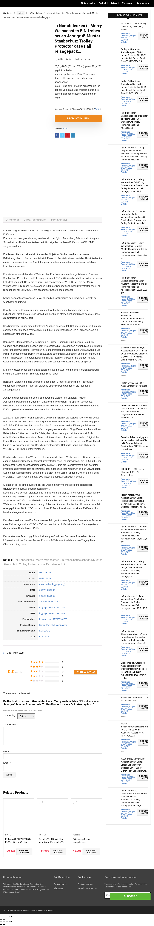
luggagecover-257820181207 (53, 609)
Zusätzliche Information (37, 220)
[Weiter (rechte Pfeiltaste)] (4, 920)
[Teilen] (4, 917)
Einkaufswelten (88, 3)
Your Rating (9, 716)
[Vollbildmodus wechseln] (7, 917)
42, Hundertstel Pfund (49, 603)
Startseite (7, 13)
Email (7, 764)
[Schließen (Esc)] (1, 917)
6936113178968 (47, 591)
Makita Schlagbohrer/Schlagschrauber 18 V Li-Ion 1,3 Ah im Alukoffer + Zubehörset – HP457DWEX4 (136, 729)
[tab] (13, 220)
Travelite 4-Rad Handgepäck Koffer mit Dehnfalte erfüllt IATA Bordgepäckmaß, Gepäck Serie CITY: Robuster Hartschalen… (134, 443)
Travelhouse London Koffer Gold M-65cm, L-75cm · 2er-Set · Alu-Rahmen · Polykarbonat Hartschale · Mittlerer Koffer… (134, 411)
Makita (123, 752)
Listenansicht (142, 3)
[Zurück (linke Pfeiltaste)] (1, 920)
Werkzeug (127, 3)
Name (7, 752)
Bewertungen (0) (63, 220)
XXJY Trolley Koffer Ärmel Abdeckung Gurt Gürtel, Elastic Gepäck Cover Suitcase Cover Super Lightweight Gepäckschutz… (134, 765)
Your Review (10, 725)
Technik (102, 3)
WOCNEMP (45, 574)
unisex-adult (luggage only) (52, 585)
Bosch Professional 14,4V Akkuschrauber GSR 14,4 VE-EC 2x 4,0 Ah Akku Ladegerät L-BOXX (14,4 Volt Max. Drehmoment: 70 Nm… (134, 353)
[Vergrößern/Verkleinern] (10, 917)
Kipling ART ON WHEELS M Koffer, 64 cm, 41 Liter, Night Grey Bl (18, 845)
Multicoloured (45, 580)
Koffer (20, 13)
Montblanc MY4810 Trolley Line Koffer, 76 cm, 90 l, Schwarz (133, 26)
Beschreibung (13, 220)
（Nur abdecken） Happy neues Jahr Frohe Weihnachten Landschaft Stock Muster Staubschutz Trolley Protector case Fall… (134, 217)
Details (97, 109)
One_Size (44, 638)
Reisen (114, 3)
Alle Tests (58, 889)
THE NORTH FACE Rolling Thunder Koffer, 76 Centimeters (132, 472)
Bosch (123, 341)
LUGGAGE (44, 632)
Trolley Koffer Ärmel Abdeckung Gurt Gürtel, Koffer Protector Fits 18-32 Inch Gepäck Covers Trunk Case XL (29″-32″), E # (133, 87)
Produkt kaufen (72, 118)
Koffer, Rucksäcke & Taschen (53, 626)
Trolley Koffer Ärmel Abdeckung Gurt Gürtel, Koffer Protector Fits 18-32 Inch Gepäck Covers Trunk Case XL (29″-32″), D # (133, 55)
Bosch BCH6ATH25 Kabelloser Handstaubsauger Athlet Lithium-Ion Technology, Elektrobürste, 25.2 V (132, 318)
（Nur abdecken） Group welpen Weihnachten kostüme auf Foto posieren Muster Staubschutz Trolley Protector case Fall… (134, 153)
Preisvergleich (60, 885)
